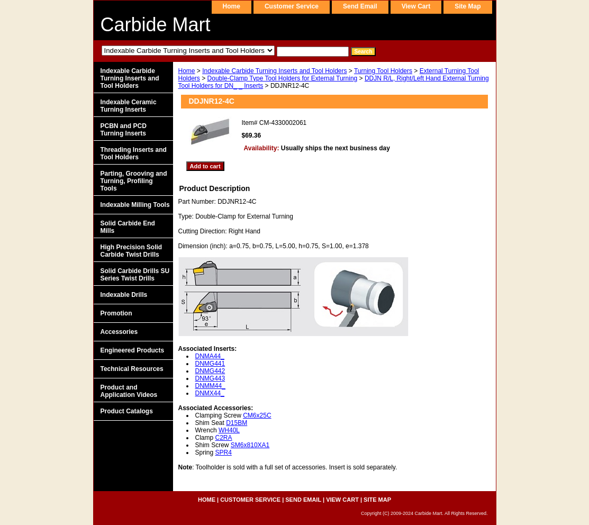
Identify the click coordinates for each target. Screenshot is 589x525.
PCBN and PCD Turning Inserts (124, 129)
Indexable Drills (124, 294)
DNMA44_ (209, 356)
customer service (292, 6)
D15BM (236, 423)
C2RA (223, 437)
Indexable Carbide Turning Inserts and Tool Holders (274, 71)
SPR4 (223, 452)
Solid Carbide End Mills (128, 227)
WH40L (229, 430)
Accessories (119, 332)
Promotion (116, 313)
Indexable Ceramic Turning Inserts (129, 105)
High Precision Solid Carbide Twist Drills (131, 250)
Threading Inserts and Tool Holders (134, 153)
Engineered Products (133, 350)
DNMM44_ (210, 386)
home (231, 6)
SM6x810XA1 (250, 445)
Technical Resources (132, 369)
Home (186, 71)
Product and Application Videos (129, 391)
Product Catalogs (127, 411)
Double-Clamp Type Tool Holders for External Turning (282, 78)
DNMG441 (210, 363)
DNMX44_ (209, 393)
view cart (416, 6)
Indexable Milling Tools (135, 205)
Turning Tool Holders (383, 71)
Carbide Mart (156, 24)
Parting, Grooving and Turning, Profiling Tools (134, 181)
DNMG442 (210, 371)
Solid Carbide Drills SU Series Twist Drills (135, 274)
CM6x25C (257, 415)
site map (468, 6)
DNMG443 (210, 378)
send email (360, 6)
